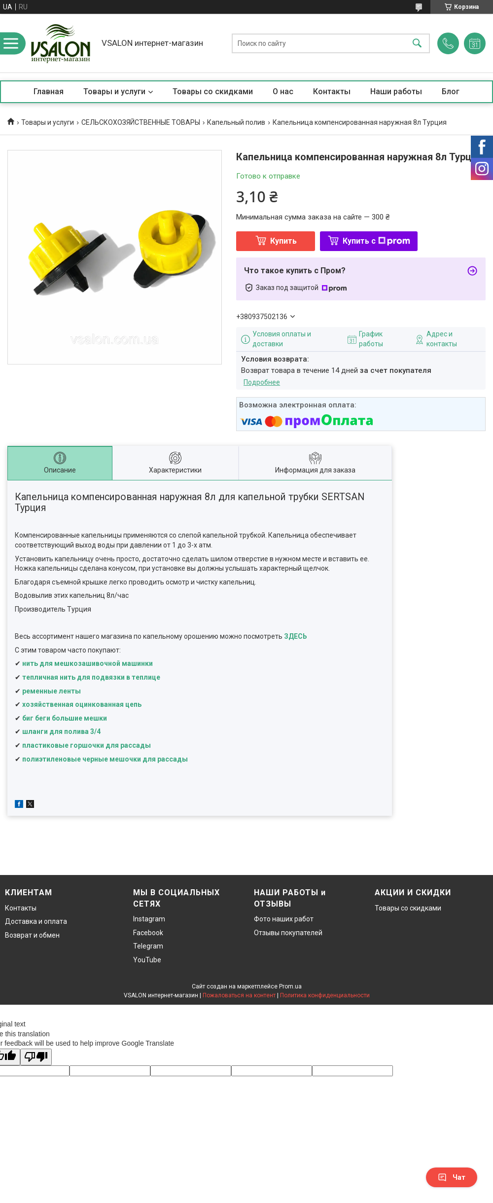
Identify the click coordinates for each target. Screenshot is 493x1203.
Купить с (376, 241)
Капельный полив (236, 122)
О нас (283, 91)
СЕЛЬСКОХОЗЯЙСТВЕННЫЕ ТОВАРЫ (140, 122)
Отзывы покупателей (288, 933)
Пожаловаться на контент (239, 995)
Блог (450, 91)
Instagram (149, 919)
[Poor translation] (36, 1057)
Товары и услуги (114, 91)
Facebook (148, 933)
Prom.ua (290, 986)
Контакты (332, 91)
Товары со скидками (213, 91)
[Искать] (417, 43)
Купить (283, 241)
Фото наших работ (284, 919)
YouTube (147, 960)
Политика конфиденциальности (325, 995)
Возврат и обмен (32, 935)
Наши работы (396, 91)
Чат (451, 1177)
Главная (49, 91)
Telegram (148, 946)
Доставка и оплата (36, 921)
